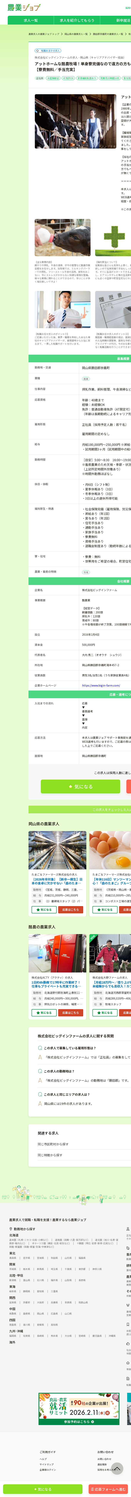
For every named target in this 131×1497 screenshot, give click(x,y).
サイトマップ (47, 1464)
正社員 (39, 78)
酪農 (86, 378)
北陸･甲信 (16, 1275)
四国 (12, 1320)
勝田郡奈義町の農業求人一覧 (108, 34)
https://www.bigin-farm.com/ (101, 685)
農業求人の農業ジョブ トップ (44, 34)
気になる (46, 909)
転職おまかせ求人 (48, 50)
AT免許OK (68, 78)
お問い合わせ (104, 1459)
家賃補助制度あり (87, 78)
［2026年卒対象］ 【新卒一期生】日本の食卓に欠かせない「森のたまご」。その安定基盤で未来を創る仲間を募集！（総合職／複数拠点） (57, 881)
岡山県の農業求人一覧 (76, 34)
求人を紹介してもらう (77, 20)
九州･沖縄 (16, 1331)
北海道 (13, 1235)
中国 (12, 1308)
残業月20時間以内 (109, 78)
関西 (12, 1297)
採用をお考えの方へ (107, 1470)
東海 (12, 1286)
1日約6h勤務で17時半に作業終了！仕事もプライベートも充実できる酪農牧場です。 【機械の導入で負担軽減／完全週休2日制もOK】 (56, 984)
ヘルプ (43, 1459)
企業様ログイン (48, 1470)
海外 (12, 1342)
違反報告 (102, 1464)
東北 (12, 1253)
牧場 (86, 572)
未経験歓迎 (53, 78)
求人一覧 (31, 20)
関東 (12, 1264)
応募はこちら (70, 909)
